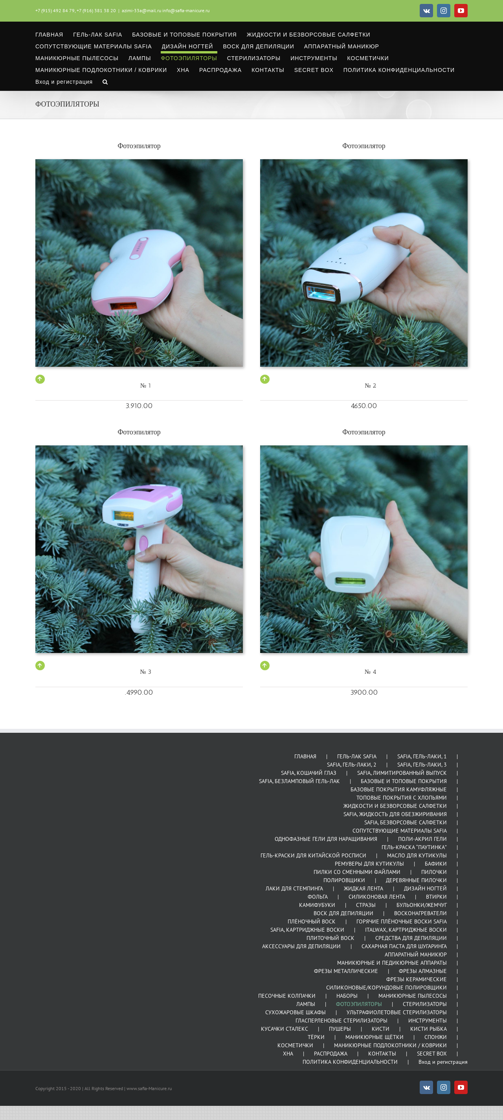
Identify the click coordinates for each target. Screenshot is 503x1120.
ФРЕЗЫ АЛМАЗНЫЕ (423, 971)
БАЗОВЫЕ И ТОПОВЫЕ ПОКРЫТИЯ (404, 781)
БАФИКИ (436, 863)
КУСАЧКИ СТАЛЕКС (284, 1028)
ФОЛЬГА (318, 896)
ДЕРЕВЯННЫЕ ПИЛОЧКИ (416, 880)
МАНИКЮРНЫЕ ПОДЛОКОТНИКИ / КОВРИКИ (390, 1045)
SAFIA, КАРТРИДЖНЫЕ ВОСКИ (307, 929)
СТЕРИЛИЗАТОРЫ (425, 1004)
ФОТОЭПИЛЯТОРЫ (359, 1004)
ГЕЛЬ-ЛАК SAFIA (356, 756)
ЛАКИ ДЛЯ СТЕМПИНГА (294, 888)
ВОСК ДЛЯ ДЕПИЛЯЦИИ (343, 913)
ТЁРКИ (316, 1037)
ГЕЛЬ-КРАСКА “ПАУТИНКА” (414, 847)
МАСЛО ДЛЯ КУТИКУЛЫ (417, 855)
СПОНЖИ (435, 1037)
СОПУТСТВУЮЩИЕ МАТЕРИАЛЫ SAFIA (399, 830)
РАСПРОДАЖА (330, 1053)
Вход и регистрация (443, 1061)
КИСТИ (380, 1028)
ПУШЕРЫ (340, 1028)
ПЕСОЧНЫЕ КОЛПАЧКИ (287, 995)
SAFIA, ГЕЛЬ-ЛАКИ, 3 (422, 764)
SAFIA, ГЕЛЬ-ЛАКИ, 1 (422, 756)
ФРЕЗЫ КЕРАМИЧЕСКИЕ (416, 979)
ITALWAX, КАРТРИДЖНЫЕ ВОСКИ (406, 929)
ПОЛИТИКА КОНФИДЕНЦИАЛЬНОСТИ (350, 1061)
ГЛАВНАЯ (305, 756)
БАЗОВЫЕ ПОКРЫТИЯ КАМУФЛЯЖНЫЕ (399, 789)
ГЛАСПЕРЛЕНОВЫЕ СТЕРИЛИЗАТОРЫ (341, 1020)
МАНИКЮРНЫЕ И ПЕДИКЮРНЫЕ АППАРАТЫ (392, 962)
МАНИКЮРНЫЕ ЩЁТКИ (374, 1037)
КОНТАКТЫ (382, 1053)
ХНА (288, 1053)
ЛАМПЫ (305, 1004)
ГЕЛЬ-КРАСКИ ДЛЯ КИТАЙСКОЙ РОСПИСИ (313, 855)
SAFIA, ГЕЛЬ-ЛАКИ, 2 (351, 764)
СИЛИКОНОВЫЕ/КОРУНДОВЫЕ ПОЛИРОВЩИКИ (386, 987)
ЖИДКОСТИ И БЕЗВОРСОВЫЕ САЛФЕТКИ (395, 805)
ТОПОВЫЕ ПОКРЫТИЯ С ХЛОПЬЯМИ (401, 797)
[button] (105, 80)
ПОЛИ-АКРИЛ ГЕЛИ (422, 838)
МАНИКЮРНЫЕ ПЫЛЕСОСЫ (412, 995)
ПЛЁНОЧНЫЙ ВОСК (312, 921)
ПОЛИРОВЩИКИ (344, 880)
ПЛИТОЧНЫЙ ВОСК (330, 938)
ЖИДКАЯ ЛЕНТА (363, 888)
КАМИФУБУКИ (317, 905)
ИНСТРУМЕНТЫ (427, 1020)
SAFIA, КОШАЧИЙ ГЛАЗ (308, 772)
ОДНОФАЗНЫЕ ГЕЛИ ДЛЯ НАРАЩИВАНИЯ (326, 838)
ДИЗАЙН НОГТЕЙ (425, 888)
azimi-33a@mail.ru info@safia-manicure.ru (165, 10)
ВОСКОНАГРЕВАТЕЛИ (420, 913)
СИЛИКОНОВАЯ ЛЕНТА (377, 896)
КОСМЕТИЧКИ (295, 1045)
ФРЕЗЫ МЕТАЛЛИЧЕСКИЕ (346, 971)
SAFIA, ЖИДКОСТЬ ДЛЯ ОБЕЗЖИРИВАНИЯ (395, 814)
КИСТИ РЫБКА (428, 1028)
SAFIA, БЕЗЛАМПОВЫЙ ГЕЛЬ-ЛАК (299, 781)
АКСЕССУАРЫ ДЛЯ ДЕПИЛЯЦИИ (301, 946)
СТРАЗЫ (366, 905)
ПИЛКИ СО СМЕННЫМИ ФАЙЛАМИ (357, 871)
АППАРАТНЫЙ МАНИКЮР (416, 954)
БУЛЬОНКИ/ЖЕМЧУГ (422, 905)
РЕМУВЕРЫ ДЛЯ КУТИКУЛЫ (369, 863)
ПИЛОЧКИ (434, 871)
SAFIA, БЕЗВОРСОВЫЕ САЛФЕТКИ (405, 822)
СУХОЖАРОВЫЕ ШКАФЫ (295, 1012)
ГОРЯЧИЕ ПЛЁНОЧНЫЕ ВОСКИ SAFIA (401, 921)
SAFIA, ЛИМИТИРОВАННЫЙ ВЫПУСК (402, 772)
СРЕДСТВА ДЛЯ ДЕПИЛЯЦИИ (411, 938)
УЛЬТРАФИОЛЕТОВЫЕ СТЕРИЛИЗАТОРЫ (397, 1012)
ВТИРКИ (436, 896)
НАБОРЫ (347, 995)
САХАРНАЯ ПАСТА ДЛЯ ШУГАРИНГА (404, 946)
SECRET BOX (432, 1053)
